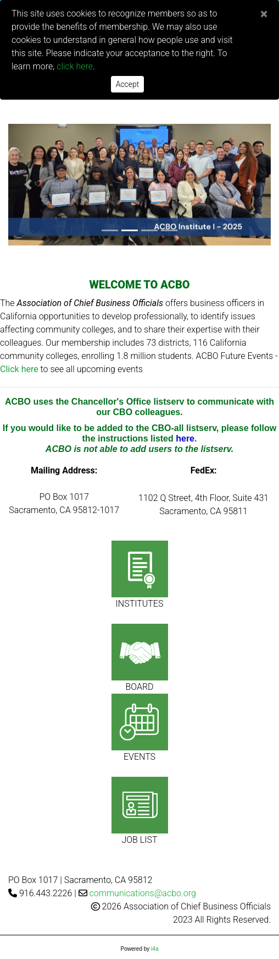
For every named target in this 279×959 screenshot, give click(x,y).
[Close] (263, 14)
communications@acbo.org (143, 893)
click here (75, 66)
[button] (28, 185)
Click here (19, 369)
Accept (128, 84)
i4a (154, 949)
